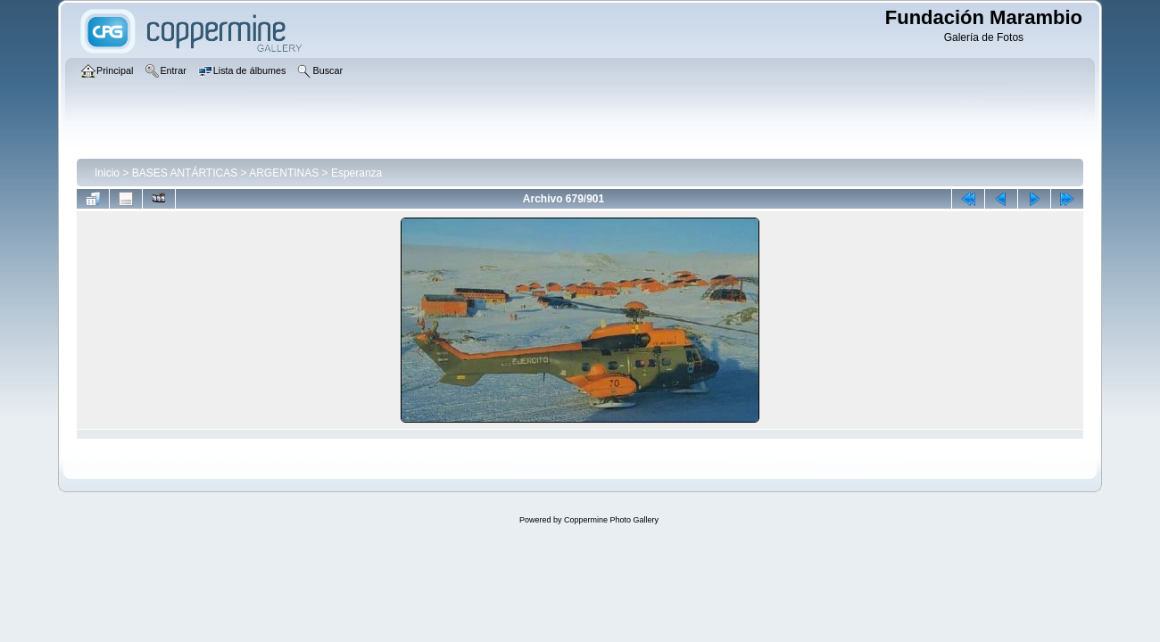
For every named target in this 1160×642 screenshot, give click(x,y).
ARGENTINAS (284, 173)
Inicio (107, 173)
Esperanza (356, 173)
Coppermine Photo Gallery (611, 519)
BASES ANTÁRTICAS (184, 173)
